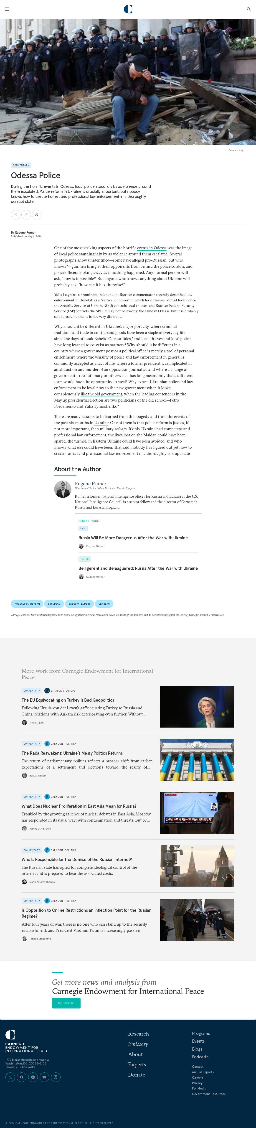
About (135, 1054)
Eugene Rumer (25, 232)
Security (54, 603)
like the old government (101, 394)
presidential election (85, 400)
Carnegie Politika (63, 743)
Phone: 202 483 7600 (20, 1067)
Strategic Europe (63, 690)
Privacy (197, 1083)
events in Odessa (152, 247)
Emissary (138, 1043)
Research (138, 1033)
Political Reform (27, 603)
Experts (137, 1064)
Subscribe (66, 1003)
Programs (201, 1033)
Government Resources (209, 1094)
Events (198, 1041)
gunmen (78, 266)
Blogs (197, 1049)
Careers (197, 1077)
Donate (136, 1074)
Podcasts (200, 1056)
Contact (197, 1066)
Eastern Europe (79, 603)
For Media (199, 1088)
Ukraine (101, 422)
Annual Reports (203, 1072)
